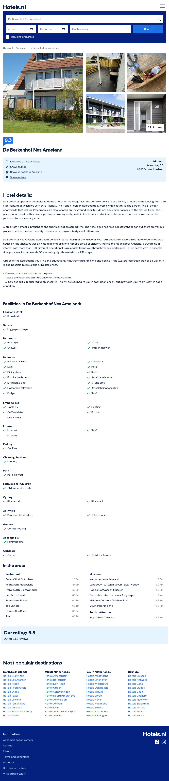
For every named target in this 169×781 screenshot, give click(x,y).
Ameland (21, 47)
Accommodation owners (18, 738)
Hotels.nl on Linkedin (15, 766)
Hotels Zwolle (11, 713)
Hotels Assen (11, 681)
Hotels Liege (135, 689)
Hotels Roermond (96, 701)
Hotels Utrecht (54, 685)
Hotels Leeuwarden (14, 677)
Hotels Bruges (136, 685)
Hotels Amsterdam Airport (60, 709)
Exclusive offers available (23, 161)
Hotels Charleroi (137, 693)
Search (148, 29)
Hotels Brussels (137, 673)
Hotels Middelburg (97, 681)
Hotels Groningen (13, 673)
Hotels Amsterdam (56, 673)
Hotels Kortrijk (136, 705)
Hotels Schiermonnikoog (17, 709)
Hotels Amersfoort (56, 697)
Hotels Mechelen (138, 697)
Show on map (16, 166)
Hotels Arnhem (54, 701)
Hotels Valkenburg (97, 709)
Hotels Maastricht (97, 673)
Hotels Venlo (94, 697)
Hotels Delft (52, 705)
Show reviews (16, 175)
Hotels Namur (136, 713)
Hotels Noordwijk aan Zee (60, 693)
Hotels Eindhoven (96, 677)
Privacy (7, 749)
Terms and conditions (16, 754)
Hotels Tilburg (94, 689)
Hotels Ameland (12, 705)
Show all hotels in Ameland (24, 170)
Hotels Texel (10, 693)
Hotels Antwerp (137, 677)
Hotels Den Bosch (97, 685)
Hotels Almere (53, 713)
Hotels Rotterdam (55, 677)
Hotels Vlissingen (96, 713)
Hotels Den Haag (55, 681)
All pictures (155, 127)
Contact (8, 743)
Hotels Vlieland (12, 697)
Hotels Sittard (94, 705)
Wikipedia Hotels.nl (14, 771)
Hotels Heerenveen (14, 685)
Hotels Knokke (136, 709)
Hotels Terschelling (14, 701)
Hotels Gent (135, 681)
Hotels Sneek (11, 689)
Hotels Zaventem (138, 701)
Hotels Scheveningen (57, 689)
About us (8, 760)
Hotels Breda (94, 693)
